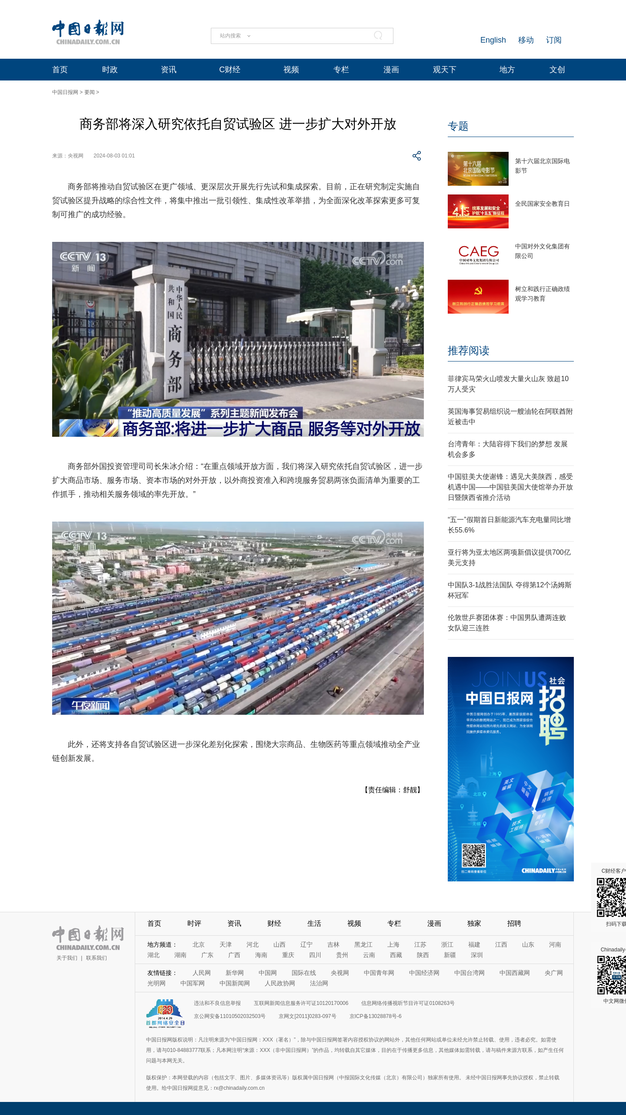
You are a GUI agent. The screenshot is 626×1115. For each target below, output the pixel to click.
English (493, 40)
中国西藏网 (514, 972)
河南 (555, 944)
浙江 (447, 944)
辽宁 (306, 944)
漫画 (391, 69)
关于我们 (67, 958)
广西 (234, 954)
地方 (507, 69)
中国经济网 (424, 972)
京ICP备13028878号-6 (376, 1016)
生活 (314, 923)
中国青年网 (379, 972)
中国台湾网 (469, 972)
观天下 (444, 69)
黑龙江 (363, 944)
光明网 (156, 983)
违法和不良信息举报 (217, 1003)
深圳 (477, 954)
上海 (393, 944)
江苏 (420, 944)
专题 (458, 126)
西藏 (396, 954)
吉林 (333, 944)
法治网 (319, 983)
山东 (528, 944)
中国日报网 (65, 92)
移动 (526, 40)
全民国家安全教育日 (542, 203)
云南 (369, 954)
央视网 (340, 972)
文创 (557, 69)
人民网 (202, 972)
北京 (199, 944)
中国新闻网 (235, 983)
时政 (110, 69)
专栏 (341, 69)
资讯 (168, 69)
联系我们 (96, 958)
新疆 (450, 954)
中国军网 (192, 983)
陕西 (423, 954)
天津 (226, 944)
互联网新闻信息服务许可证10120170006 (301, 1003)
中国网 (268, 972)
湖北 (153, 954)
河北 (252, 944)
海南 (261, 954)
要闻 (89, 92)
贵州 (342, 954)
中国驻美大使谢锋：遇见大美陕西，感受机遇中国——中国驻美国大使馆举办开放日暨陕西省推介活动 (510, 487)
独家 (474, 923)
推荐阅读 (468, 350)
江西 (501, 944)
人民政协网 (280, 983)
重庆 (288, 954)
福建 (474, 944)
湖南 (180, 954)
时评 (194, 923)
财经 (274, 923)
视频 (291, 69)
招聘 (514, 923)
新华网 (235, 972)
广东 (207, 954)
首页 (60, 69)
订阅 (554, 40)
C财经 (229, 69)
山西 (279, 944)
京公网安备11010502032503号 (230, 1016)
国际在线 (304, 972)
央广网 (554, 972)
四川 (315, 954)
